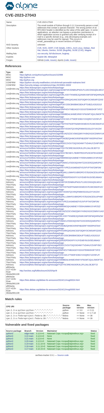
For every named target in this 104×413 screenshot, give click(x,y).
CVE (39, 48)
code (47, 60)
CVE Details (59, 48)
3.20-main (29, 342)
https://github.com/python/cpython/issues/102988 (41, 75)
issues (53, 60)
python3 (9, 334)
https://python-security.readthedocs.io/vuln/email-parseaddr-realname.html (52, 82)
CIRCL (69, 48)
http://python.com (27, 77)
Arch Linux (77, 48)
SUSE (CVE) (78, 50)
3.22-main (29, 337)
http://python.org (27, 80)
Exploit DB (42, 57)
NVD (45, 48)
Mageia (88, 50)
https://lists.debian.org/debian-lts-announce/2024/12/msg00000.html (50, 289)
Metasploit (52, 57)
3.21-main (29, 340)
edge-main (29, 334)
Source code (63, 356)
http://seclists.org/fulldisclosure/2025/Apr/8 (38, 271)
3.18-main (29, 347)
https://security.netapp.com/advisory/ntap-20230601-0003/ (45, 85)
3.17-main (29, 350)
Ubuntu (45, 50)
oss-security (42, 53)
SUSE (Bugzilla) (64, 50)
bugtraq (65, 53)
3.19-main (29, 345)
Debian (87, 48)
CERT (50, 48)
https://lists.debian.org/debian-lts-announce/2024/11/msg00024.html (50, 280)
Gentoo (52, 50)
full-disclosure (55, 53)
